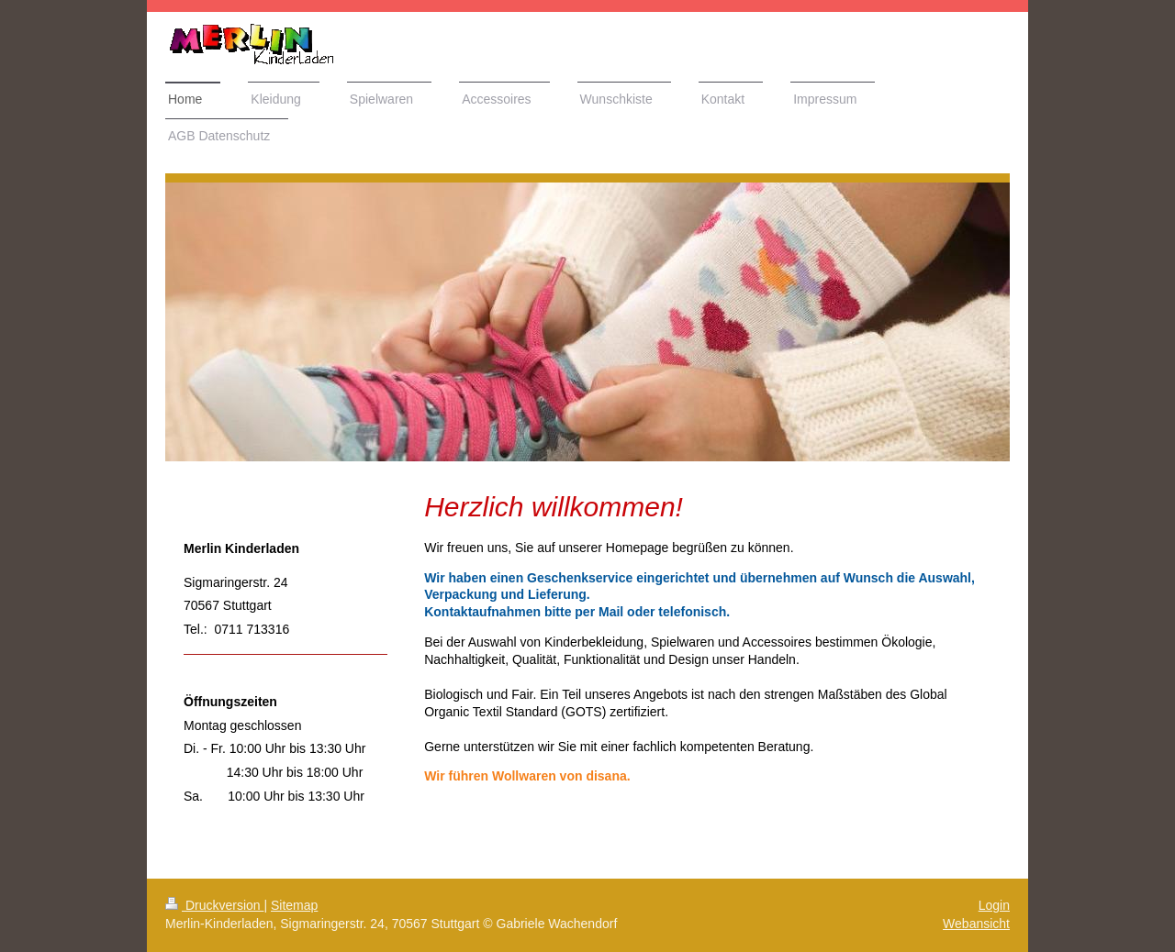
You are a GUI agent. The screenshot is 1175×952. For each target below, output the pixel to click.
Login (994, 905)
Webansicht (976, 923)
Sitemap (294, 905)
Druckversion (214, 905)
